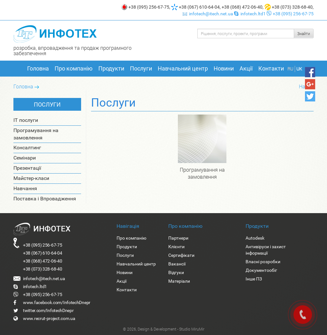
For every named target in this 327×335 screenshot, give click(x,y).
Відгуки (176, 272)
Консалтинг (27, 148)
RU (290, 69)
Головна (38, 68)
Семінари (24, 158)
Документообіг (261, 270)
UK (299, 69)
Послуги (141, 68)
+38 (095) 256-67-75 (148, 7)
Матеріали (179, 281)
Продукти (111, 68)
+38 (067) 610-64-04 (199, 7)
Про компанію (74, 68)
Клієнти (176, 246)
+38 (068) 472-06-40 (242, 7)
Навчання (25, 188)
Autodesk (255, 238)
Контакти (271, 68)
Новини (224, 68)
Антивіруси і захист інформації (266, 250)
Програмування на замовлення (35, 134)
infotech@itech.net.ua (208, 13)
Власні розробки (263, 261)
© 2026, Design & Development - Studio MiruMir (163, 328)
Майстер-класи (31, 178)
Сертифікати (181, 255)
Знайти (303, 33)
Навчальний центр (183, 68)
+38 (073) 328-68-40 (292, 7)
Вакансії (177, 263)
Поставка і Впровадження (44, 199)
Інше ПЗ (254, 278)
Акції (246, 68)
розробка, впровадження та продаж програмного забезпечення (72, 50)
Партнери (178, 238)
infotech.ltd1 (250, 13)
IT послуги (25, 120)
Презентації (27, 168)
